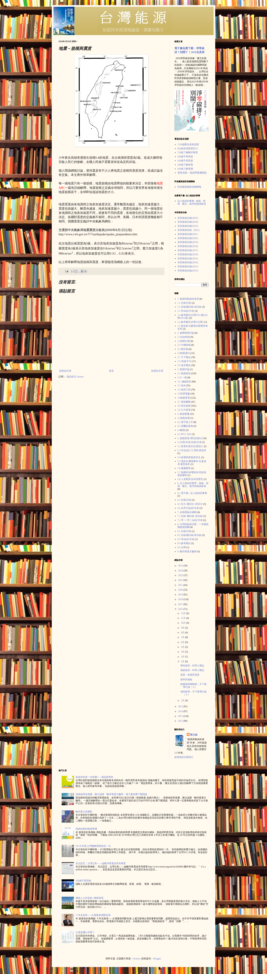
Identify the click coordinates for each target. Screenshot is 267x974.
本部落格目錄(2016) (187, 254)
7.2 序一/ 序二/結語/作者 (190, 520)
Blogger (157, 958)
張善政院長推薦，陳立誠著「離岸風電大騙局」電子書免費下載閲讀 (111, 794)
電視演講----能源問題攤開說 (192, 172)
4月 (183, 652)
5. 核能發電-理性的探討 (189, 438)
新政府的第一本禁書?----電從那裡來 (94, 777)
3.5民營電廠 (183, 393)
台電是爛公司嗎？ (85, 932)
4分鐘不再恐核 (185, 156)
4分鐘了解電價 (185, 169)
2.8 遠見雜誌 (184, 365)
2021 (181, 585)
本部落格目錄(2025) (187, 218)
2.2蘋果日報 (183, 341)
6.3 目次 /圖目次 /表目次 (190, 504)
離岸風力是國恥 (84, 811)
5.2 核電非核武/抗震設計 (190, 446)
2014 (181, 711)
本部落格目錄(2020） (188, 238)
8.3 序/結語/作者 (185, 539)
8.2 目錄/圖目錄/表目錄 (189, 535)
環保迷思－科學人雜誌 (192, 665)
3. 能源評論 (183, 369)
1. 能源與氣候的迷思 (188, 299)
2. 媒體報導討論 (185, 333)
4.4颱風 (181, 430)
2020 (181, 590)
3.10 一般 (182, 377)
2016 (181, 609)
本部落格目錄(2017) (187, 250)
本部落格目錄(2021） (188, 234)
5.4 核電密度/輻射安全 (189, 457)
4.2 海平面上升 (185, 422)
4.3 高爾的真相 (185, 426)
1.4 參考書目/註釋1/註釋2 (190, 322)
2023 (181, 575)
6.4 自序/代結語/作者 (188, 508)
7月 (183, 637)
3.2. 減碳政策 (184, 381)
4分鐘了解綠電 (185, 164)
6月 (183, 642)
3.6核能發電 (183, 398)
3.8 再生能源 (184, 406)
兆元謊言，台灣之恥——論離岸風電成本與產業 (101, 863)
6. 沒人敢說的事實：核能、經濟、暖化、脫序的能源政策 (192, 484)
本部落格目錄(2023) (187, 226)
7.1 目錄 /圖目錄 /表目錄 (190, 516)
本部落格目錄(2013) (187, 266)
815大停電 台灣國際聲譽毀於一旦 (93, 846)
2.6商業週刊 (183, 353)
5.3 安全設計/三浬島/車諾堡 (191, 450)
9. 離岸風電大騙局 (187, 551)
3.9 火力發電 (184, 410)
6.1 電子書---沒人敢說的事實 (192, 493)
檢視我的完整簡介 (183, 757)
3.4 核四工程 (184, 389)
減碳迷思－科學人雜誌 (192, 670)
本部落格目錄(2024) (187, 222)
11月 (183, 618)
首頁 (111, 371)
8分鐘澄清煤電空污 (187, 148)
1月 (183, 700)
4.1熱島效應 (183, 418)
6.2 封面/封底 (184, 500)
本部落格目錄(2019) (187, 242)
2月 (183, 661)
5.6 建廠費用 (184, 468)
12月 (183, 613)
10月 (183, 623)
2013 (181, 716)
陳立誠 (193, 734)
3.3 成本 (181, 385)
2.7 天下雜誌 (184, 357)
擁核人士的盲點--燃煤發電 (89, 898)
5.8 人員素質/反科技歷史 (190, 479)
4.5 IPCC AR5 (184, 434)
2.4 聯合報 (182, 349)
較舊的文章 (157, 371)
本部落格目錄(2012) (187, 270)
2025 (181, 565)
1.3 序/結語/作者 (185, 311)
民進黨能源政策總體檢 (189, 187)
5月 (183, 647)
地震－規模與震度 (189, 675)
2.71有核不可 (184, 361)
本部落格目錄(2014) (187, 262)
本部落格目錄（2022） (189, 230)
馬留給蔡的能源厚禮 (86, 829)
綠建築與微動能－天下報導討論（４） (193, 685)
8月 (183, 632)
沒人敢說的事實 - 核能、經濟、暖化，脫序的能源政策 (191, 202)
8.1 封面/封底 (184, 531)
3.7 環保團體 (184, 402)
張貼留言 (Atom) (75, 376)
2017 (181, 604)
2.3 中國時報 (184, 345)
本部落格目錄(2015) (187, 258)
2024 (181, 570)
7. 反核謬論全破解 (187, 512)
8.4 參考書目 (184, 543)
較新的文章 (65, 371)
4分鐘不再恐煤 (185, 160)
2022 (181, 580)
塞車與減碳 (186, 679)
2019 (181, 594)
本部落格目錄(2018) (187, 246)
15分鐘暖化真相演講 (188, 144)
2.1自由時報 (183, 337)
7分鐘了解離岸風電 (187, 152)
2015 (181, 706)
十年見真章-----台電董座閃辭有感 (93, 915)
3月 (183, 656)
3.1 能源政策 (184, 373)
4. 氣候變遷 (183, 414)
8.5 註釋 (181, 547)
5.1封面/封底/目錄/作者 (189, 442)
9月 (183, 628)
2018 (181, 599)
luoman (136, 958)
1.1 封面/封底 (184, 303)
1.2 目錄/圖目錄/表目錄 (189, 307)
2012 (181, 721)
